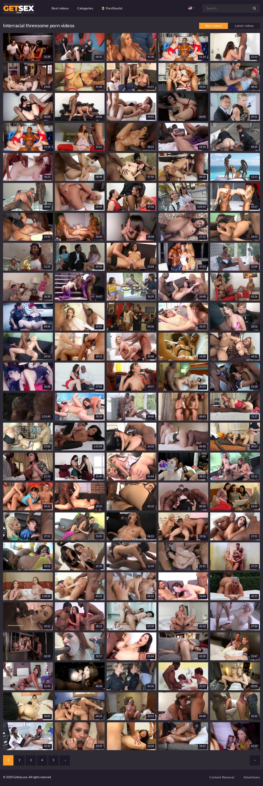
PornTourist (112, 8)
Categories (85, 8)
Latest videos (244, 25)
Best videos (60, 8)
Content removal (221, 777)
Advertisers (251, 777)
